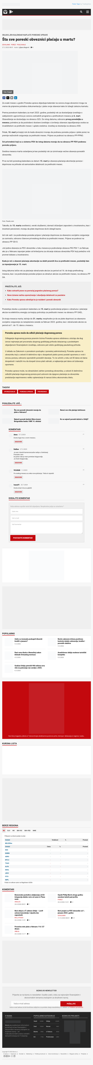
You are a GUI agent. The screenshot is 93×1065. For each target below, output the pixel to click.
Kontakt (21, 1054)
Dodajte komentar (19, 498)
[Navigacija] (87, 12)
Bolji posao (19, 918)
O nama (5, 1054)
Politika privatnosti (40, 1054)
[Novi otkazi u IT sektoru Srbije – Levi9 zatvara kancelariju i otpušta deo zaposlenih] (9, 914)
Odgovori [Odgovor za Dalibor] (18, 463)
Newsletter (64, 1054)
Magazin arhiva (73, 1054)
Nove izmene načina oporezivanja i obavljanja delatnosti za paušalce (36, 295)
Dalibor (16, 449)
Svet (35, 1026)
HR (13, 830)
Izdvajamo (6, 45)
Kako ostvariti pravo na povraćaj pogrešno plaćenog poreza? (32, 291)
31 (73, 918)
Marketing (29, 1054)
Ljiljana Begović (24, 47)
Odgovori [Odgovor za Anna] (18, 442)
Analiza (17, 902)
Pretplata (83, 1054)
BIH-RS (19, 830)
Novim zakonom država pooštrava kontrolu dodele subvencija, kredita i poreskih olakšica (71, 641)
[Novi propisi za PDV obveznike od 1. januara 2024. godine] (52, 914)
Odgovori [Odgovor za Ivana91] (18, 492)
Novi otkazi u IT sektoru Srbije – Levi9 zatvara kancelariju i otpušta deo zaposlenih (29, 913)
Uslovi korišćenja (53, 1054)
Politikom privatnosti (76, 1007)
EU (35, 1037)
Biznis (36, 1031)
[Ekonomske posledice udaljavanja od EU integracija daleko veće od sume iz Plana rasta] (9, 898)
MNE (34, 830)
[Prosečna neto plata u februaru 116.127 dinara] (9, 930)
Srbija (17, 931)
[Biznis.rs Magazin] (46, 708)
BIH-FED (27, 830)
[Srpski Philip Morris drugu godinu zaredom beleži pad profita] (52, 898)
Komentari (15, 429)
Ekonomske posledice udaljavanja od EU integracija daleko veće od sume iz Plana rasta (30, 897)
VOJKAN (17, 470)
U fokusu (49, 1031)
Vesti (35, 1021)
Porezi (13, 45)
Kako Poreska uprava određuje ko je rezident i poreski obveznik (34, 300)
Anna (15, 435)
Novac (48, 1026)
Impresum (13, 1054)
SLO (8, 830)
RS (4, 830)
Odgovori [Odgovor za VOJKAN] (18, 477)
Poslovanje (21, 45)
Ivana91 (17, 485)
